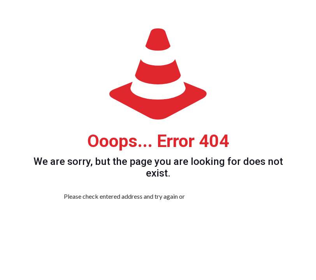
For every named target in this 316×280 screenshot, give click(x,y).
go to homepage (223, 196)
